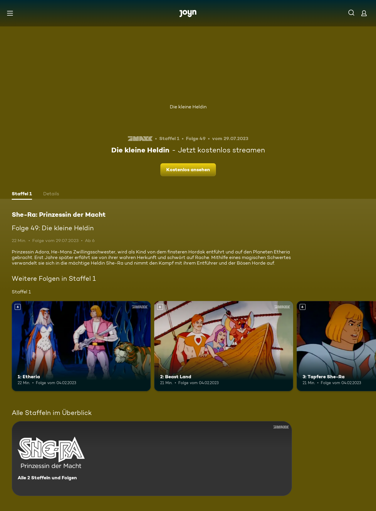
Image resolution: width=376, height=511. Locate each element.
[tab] (22, 194)
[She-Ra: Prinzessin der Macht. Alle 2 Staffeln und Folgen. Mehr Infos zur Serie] (152, 458)
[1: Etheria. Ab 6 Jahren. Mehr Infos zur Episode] (81, 346)
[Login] (364, 13)
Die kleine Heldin (188, 107)
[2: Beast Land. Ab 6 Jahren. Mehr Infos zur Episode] (223, 346)
